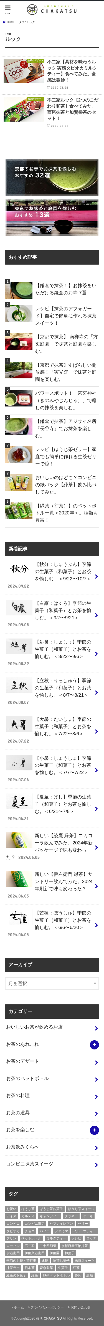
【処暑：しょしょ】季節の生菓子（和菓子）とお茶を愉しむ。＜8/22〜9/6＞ (48, 653)
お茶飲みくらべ (22, 1147)
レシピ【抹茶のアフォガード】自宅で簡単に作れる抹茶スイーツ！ (66, 316)
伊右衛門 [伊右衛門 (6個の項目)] (13, 1253)
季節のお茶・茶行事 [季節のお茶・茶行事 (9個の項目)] (21, 1261)
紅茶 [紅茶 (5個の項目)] (76, 1268)
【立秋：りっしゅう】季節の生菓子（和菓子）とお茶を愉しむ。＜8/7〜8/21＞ (48, 691)
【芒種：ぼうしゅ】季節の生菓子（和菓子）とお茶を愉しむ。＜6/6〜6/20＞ (48, 924)
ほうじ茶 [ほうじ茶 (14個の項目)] (28, 1209)
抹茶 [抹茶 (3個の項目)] (44, 1261)
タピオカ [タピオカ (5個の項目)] (13, 1231)
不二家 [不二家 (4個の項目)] (30, 1246)
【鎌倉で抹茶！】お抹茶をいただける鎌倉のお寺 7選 (66, 289)
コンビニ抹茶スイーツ (29, 1164)
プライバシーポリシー (47, 1307)
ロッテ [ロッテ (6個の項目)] (91, 1238)
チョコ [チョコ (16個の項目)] (30, 1231)
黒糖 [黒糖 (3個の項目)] (89, 1275)
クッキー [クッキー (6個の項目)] (71, 1216)
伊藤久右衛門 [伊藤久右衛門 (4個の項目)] (35, 1253)
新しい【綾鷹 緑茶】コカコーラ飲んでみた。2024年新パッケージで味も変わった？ (49, 846)
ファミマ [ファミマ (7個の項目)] (61, 1231)
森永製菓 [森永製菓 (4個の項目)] (46, 1268)
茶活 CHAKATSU (49, 1318)
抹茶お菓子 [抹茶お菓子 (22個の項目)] (61, 1261)
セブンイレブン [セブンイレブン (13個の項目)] (61, 1224)
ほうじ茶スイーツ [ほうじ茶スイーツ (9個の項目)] (81, 1209)
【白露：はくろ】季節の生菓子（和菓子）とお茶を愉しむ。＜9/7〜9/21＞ (48, 614)
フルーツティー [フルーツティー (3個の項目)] (84, 1231)
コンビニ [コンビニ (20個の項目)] (13, 1224)
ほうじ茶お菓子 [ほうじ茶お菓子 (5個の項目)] (51, 1209)
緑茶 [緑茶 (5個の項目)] (34, 1275)
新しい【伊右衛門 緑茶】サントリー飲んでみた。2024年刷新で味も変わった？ (49, 885)
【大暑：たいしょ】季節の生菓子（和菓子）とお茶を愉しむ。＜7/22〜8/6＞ (48, 730)
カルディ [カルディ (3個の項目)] (28, 1216)
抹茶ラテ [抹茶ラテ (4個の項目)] (13, 1268)
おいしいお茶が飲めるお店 (34, 1027)
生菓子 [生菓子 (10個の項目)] (63, 1268)
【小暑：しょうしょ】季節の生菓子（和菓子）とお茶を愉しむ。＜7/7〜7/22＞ (48, 769)
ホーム (19, 1307)
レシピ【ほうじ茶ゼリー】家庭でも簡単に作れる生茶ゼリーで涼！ (66, 457)
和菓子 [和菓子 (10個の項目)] (70, 1253)
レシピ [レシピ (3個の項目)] (76, 1238)
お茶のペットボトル (27, 1078)
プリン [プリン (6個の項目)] (11, 1238)
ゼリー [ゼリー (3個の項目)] (83, 1224)
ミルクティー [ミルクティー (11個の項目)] (56, 1238)
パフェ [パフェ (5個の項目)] (45, 1231)
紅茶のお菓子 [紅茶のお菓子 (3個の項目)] (16, 1275)
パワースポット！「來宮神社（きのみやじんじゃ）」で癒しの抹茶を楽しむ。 (66, 400)
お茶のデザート (22, 1061)
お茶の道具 (18, 1112)
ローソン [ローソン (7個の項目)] (13, 1246)
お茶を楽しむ (20, 1129)
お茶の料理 (18, 1095)
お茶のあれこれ (22, 1044)
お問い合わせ (81, 1307)
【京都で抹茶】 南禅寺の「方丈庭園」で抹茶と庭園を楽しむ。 (66, 344)
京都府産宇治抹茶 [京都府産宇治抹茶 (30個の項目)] (74, 1246)
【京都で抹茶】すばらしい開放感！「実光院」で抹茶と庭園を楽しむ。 (66, 372)
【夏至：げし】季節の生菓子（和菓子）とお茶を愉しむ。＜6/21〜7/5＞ (48, 807)
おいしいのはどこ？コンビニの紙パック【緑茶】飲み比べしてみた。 (66, 485)
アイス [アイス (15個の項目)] (11, 1216)
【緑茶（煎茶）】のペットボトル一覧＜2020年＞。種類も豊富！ (66, 513)
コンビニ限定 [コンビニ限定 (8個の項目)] (35, 1224)
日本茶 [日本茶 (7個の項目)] (30, 1268)
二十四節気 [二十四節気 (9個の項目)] (48, 1246)
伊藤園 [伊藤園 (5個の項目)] (55, 1253)
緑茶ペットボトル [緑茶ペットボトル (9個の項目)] (56, 1275)
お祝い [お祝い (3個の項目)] (11, 1209)
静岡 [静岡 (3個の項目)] (78, 1275)
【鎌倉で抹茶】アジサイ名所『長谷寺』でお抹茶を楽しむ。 (66, 428)
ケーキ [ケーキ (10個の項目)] (88, 1216)
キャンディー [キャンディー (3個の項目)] (50, 1216)
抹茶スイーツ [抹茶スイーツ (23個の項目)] (85, 1261)
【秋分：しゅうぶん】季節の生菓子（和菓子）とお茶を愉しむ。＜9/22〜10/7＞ (48, 575)
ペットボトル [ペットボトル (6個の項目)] (31, 1238)
